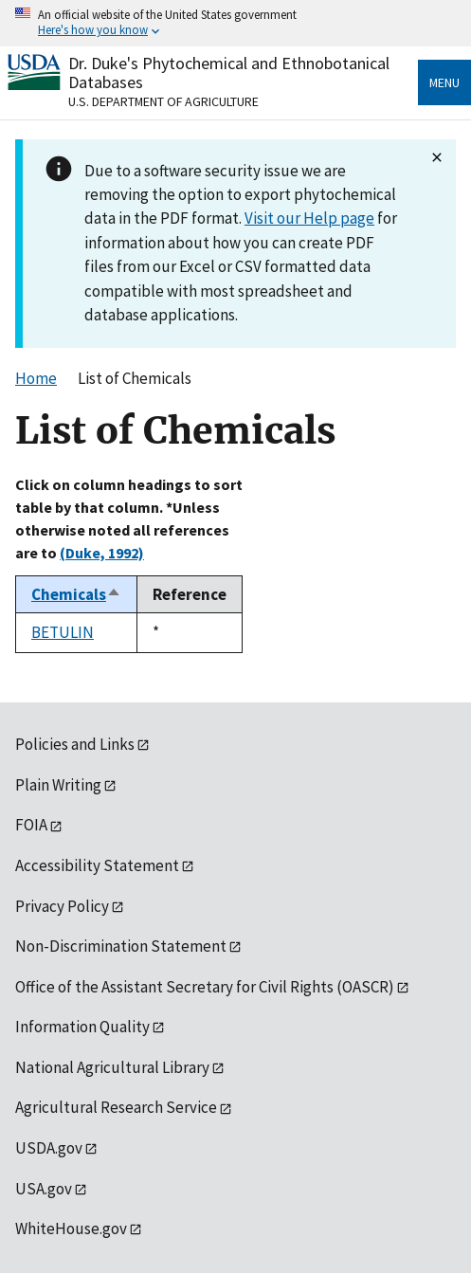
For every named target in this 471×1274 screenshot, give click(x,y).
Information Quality (82, 1026)
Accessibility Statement (97, 865)
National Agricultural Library (112, 1067)
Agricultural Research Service (116, 1107)
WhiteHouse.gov (71, 1228)
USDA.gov (48, 1148)
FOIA (31, 824)
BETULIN (62, 632)
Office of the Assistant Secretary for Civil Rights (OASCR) (204, 986)
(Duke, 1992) (102, 552)
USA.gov (43, 1188)
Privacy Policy (62, 906)
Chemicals (76, 594)
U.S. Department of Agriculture (163, 101)
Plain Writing (58, 784)
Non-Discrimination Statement (120, 946)
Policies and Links (75, 744)
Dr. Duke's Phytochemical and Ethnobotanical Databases (228, 72)
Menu (444, 82)
